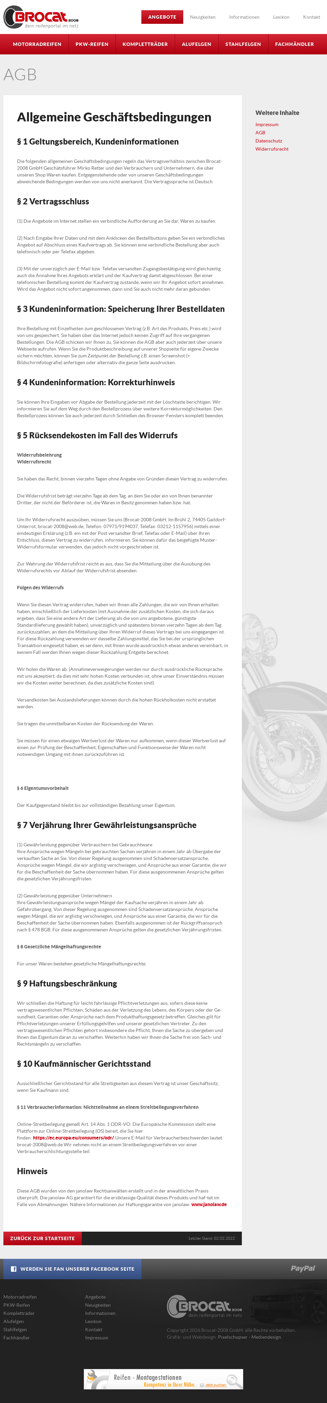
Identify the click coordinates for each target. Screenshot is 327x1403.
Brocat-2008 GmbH (40, 17)
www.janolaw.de (209, 1204)
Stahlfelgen (243, 44)
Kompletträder (145, 44)
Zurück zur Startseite (42, 1238)
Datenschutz (268, 140)
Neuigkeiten (203, 17)
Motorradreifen (37, 44)
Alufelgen (197, 44)
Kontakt (311, 17)
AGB (260, 132)
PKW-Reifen (92, 44)
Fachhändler (294, 44)
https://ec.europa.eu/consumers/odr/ (73, 1137)
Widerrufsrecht (272, 149)
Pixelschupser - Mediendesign (249, 1337)
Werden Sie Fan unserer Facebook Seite (72, 1269)
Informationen (244, 17)
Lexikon (281, 17)
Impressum (266, 124)
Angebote (162, 17)
